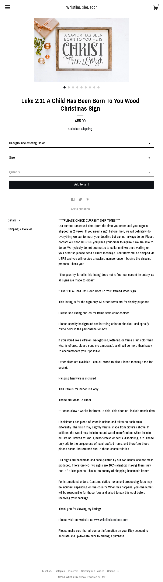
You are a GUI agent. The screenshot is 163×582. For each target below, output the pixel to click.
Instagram (60, 571)
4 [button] (77, 87)
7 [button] (90, 87)
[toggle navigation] (7, 7)
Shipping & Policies (20, 229)
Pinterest (73, 571)
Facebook (47, 571)
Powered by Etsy (96, 577)
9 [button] (98, 87)
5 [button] (81, 87)
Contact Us (113, 571)
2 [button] (69, 87)
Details (14, 220)
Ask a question (80, 209)
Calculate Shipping (80, 128)
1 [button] (64, 87)
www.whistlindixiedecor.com (111, 519)
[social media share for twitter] (81, 199)
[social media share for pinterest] (88, 199)
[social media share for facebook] (73, 199)
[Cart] (155, 8)
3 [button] (73, 87)
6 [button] (86, 87)
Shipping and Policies (92, 571)
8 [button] (94, 87)
